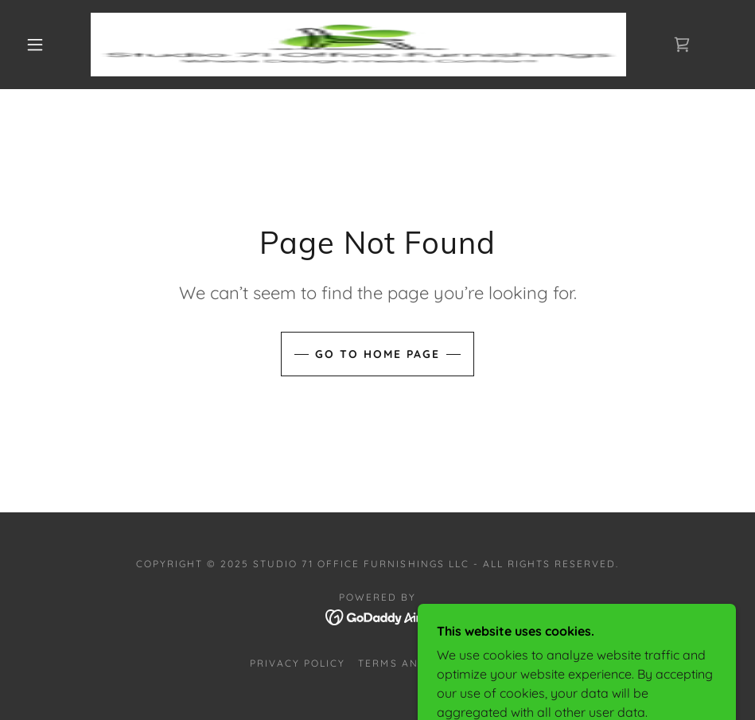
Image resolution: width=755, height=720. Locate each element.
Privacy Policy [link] (297, 663)
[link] (358, 44)
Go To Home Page (377, 354)
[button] (36, 44)
